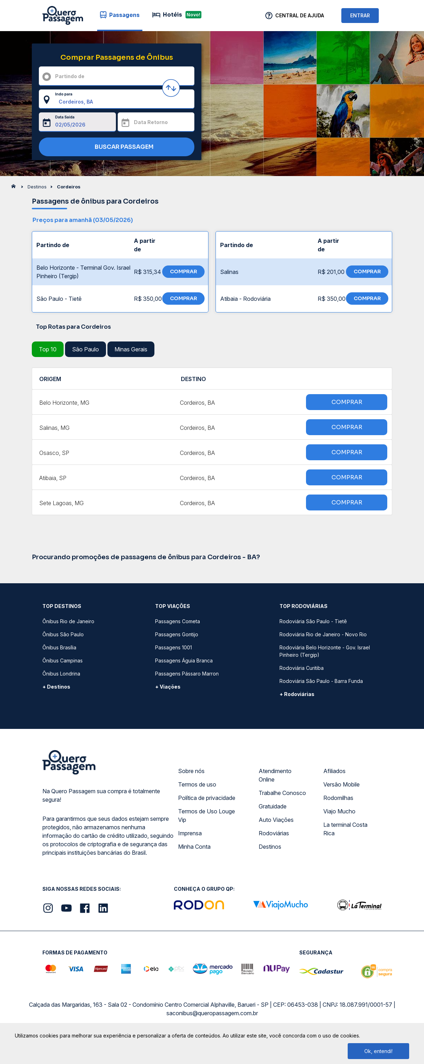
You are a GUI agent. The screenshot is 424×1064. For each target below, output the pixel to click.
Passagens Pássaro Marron (187, 674)
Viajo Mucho (339, 811)
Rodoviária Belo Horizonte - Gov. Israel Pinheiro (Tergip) (324, 651)
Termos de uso (197, 784)
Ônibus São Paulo (63, 634)
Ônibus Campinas (62, 660)
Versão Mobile (341, 784)
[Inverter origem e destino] (171, 88)
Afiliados (334, 770)
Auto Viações (276, 819)
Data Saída (65, 117)
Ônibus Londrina (61, 674)
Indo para (63, 94)
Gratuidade (273, 806)
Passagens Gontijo (176, 634)
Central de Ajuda (299, 15)
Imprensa (190, 833)
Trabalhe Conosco (282, 792)
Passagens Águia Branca (184, 660)
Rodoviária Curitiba (301, 668)
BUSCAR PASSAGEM (115, 147)
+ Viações (168, 687)
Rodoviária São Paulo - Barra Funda (321, 681)
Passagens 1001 (173, 647)
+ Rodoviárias (296, 694)
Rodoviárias (274, 833)
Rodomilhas (338, 797)
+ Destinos (56, 687)
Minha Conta (194, 846)
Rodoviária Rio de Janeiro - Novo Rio (323, 634)
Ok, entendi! (378, 1051)
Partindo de (69, 76)
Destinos (270, 846)
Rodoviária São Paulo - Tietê (313, 621)
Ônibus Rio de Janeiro (68, 621)
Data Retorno (151, 122)
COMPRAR (183, 271)
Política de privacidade (206, 797)
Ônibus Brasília (59, 647)
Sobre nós (191, 770)
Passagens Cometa (177, 621)
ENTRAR (360, 15)
